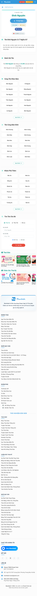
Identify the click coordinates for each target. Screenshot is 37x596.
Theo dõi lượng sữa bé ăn (8, 505)
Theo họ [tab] (7, 222)
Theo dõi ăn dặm (5, 507)
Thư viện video (5, 398)
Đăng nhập (29, 2)
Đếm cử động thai (6, 484)
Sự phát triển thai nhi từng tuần (10, 458)
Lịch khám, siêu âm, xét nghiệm (10, 470)
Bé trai (16, 240)
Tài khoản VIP (5, 388)
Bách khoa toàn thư (6, 396)
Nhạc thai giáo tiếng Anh (8, 423)
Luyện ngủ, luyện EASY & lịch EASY (11, 372)
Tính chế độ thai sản (7, 489)
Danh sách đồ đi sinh (7, 482)
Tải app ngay (18, 20)
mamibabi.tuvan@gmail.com (11, 575)
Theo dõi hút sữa (6, 512)
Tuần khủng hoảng (6, 529)
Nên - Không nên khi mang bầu (9, 477)
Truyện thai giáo (5, 425)
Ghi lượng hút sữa (6, 362)
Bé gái (23, 240)
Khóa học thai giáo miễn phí (9, 321)
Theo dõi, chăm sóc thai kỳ (8, 324)
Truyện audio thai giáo (7, 432)
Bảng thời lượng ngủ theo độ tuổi (10, 517)
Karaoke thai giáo (6, 437)
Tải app (22, 2)
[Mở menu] (35, 2)
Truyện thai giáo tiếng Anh (8, 428)
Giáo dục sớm (5, 369)
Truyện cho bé (5, 376)
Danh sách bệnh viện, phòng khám (10, 487)
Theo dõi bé (4, 350)
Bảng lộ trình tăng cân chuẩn (9, 465)
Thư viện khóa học (6, 391)
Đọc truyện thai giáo (7, 329)
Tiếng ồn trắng (5, 534)
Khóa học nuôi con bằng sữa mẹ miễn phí (12, 364)
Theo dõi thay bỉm (6, 519)
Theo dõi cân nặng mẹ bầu (8, 338)
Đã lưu (22, 222)
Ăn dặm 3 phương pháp (7, 374)
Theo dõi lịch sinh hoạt (7, 353)
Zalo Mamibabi (9, 548)
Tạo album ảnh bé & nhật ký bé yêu (11, 379)
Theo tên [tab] (15, 222)
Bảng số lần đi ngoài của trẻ (9, 522)
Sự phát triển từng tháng (8, 498)
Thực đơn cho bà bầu (7, 331)
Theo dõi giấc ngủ (6, 357)
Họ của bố (5, 227)
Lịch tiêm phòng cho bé (7, 524)
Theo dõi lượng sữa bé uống (9, 367)
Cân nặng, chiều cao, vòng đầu (9, 500)
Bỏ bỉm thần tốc (8, 408)
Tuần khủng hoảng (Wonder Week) (10, 360)
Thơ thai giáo (5, 430)
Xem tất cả (18, 117)
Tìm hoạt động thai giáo (8, 444)
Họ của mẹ (5, 233)
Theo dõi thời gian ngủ (7, 515)
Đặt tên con (4, 475)
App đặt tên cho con (7, 341)
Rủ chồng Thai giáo (8, 405)
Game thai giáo (5, 440)
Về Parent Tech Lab (6, 400)
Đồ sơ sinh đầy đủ (6, 479)
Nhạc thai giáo (5, 326)
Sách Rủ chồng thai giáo (8, 449)
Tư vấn (3, 393)
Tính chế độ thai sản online (8, 333)
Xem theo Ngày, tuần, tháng (9, 447)
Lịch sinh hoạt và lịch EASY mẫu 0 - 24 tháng (13, 355)
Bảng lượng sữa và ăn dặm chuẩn (10, 510)
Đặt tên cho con (9, 7)
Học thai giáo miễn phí (7, 442)
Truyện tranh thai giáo (7, 435)
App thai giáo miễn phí (7, 319)
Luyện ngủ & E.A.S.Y (6, 531)
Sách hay (3, 403)
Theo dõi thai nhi (6, 336)
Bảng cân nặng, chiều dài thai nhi (10, 460)
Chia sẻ (18, 29)
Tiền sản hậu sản (6, 472)
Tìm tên (18, 245)
